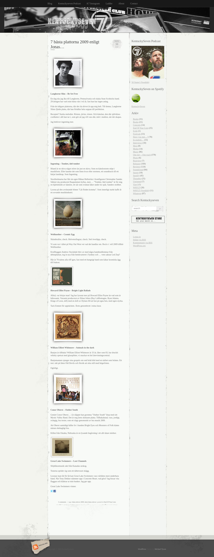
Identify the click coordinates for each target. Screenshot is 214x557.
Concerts (137, 125)
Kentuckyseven (64, 20)
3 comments (62, 502)
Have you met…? (140, 137)
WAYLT (136, 187)
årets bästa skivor (90, 502)
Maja (135, 146)
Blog (50, 3)
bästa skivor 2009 (78, 502)
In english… (138, 140)
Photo (135, 158)
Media (136, 149)
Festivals (137, 134)
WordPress (142, 549)
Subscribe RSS (40, 547)
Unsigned (137, 181)
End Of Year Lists (110, 502)
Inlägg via (139, 240)
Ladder (109, 3)
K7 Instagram (93, 3)
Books (136, 119)
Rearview (137, 161)
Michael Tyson (160, 549)
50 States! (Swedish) (140, 82)
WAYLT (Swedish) (141, 190)
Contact (134, 3)
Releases (136, 164)
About (121, 3)
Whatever (137, 193)
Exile (135, 131)
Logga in (137, 237)
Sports (136, 172)
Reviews (136, 166)
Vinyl (135, 184)
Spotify (136, 175)
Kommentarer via (142, 243)
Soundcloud (138, 169)
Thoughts (137, 178)
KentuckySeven (138, 106)
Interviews (137, 143)
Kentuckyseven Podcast (69, 3)
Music (135, 152)
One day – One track (142, 155)
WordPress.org (139, 245)
